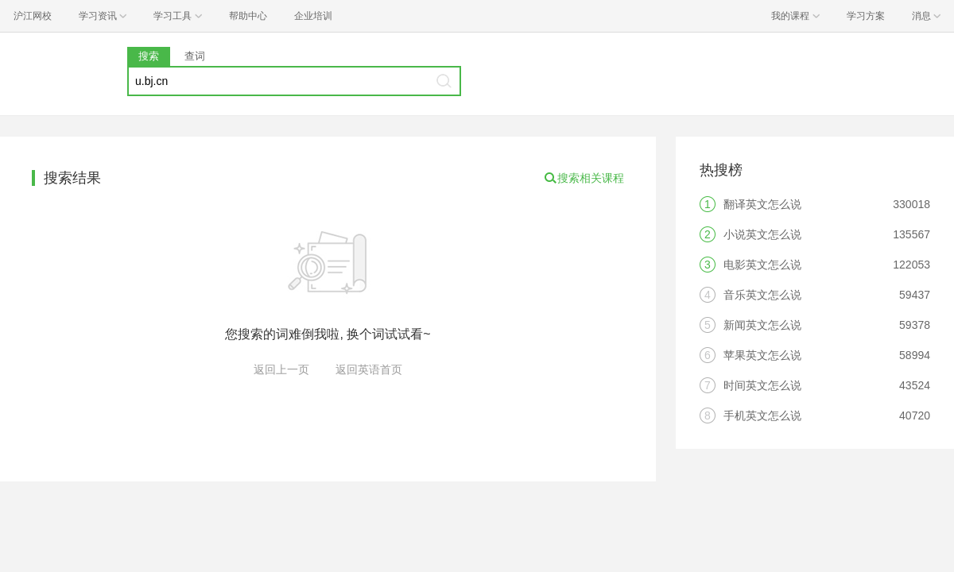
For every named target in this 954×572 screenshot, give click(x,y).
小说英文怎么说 (762, 234)
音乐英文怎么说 (762, 294)
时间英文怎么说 (762, 385)
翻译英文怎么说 (762, 204)
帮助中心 (248, 15)
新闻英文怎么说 (762, 325)
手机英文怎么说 (762, 415)
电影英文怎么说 (762, 264)
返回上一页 (281, 369)
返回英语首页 (368, 369)
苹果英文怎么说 (762, 355)
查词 (194, 56)
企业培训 (313, 15)
